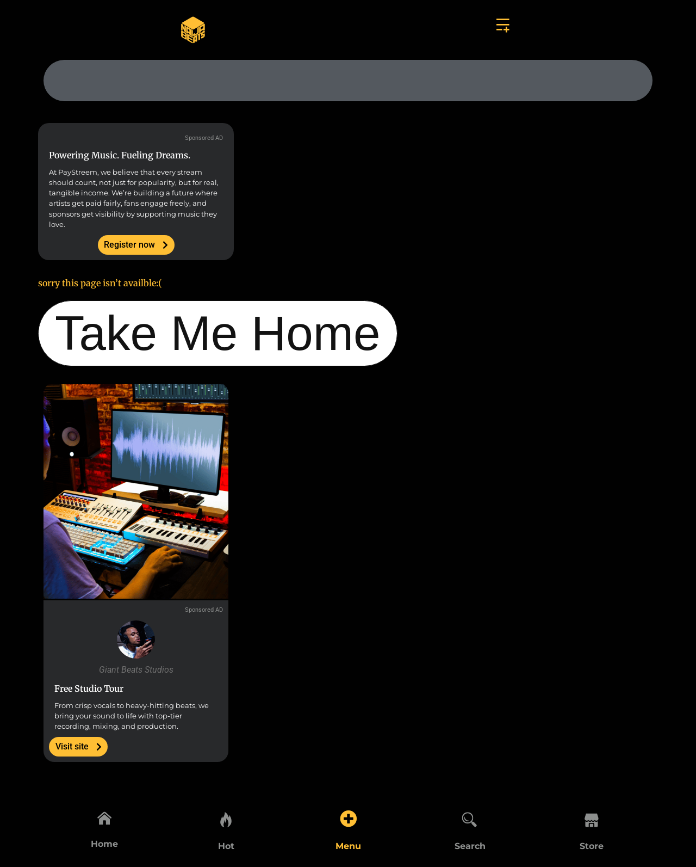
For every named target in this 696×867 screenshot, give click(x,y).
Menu (348, 846)
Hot (226, 846)
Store (592, 846)
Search (470, 846)
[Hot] (226, 816)
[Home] (104, 816)
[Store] (591, 816)
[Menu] (348, 816)
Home (104, 846)
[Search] (470, 816)
